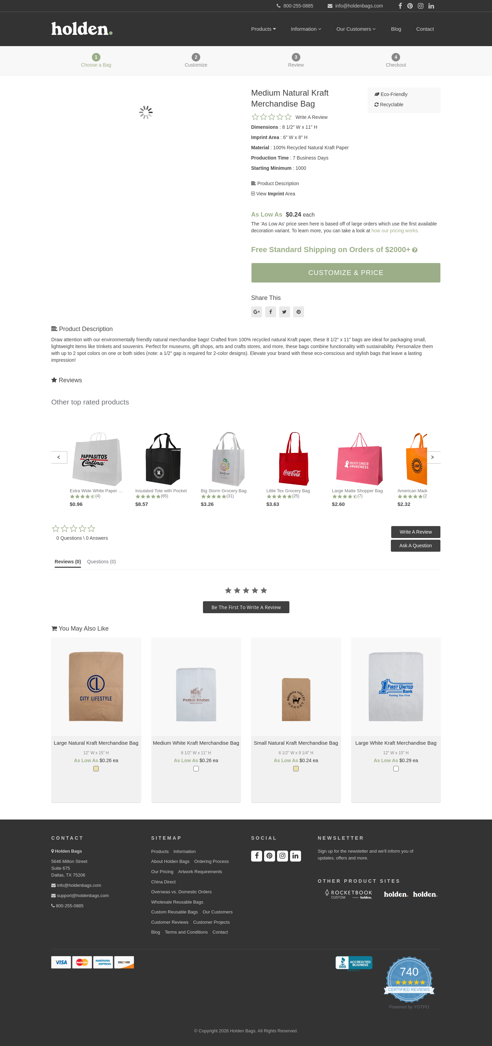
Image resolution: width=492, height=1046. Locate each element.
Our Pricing (162, 871)
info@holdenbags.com (76, 885)
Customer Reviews (170, 922)
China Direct (163, 881)
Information (306, 29)
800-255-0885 (67, 905)
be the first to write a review (246, 607)
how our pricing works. (395, 230)
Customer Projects (211, 922)
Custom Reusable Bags (174, 911)
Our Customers (356, 29)
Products (263, 29)
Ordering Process (211, 861)
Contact (425, 29)
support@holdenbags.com (80, 895)
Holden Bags (68, 851)
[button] (58, 457)
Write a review (312, 117)
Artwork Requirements (200, 871)
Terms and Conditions (186, 932)
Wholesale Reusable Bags (177, 902)
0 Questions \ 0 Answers (82, 538)
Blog (396, 29)
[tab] (68, 563)
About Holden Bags (170, 861)
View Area (273, 193)
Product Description (275, 183)
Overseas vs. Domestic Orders (181, 891)
